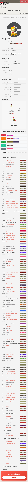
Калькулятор (22, 79)
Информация (6, 17)
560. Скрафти (24, 13)
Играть (14, 477)
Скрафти (14, 125)
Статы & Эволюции (16, 17)
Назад (4, 7)
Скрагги (11, 112)
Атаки (24, 17)
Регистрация (24, 1)
